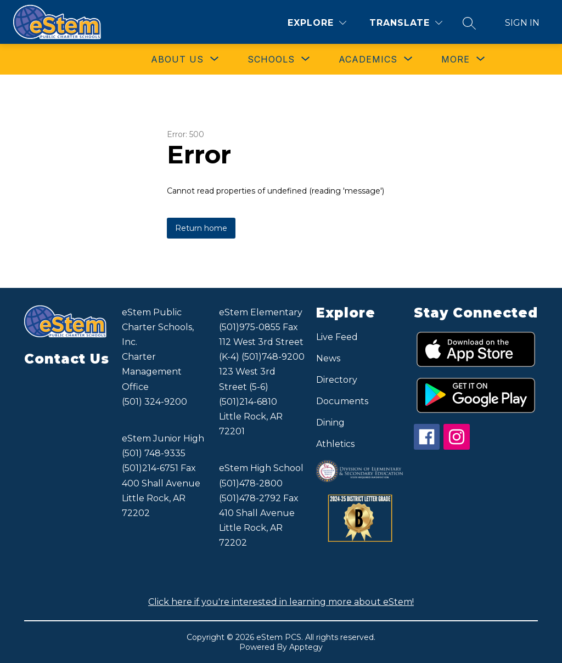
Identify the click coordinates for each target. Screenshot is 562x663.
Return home (201, 228)
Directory (336, 380)
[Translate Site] (406, 23)
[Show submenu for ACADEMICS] (368, 59)
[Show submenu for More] (455, 59)
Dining (330, 422)
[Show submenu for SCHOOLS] (271, 59)
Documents (342, 401)
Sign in (522, 23)
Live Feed (337, 337)
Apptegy (306, 647)
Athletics (335, 444)
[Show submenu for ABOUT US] (177, 59)
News (328, 358)
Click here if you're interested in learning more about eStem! (281, 602)
